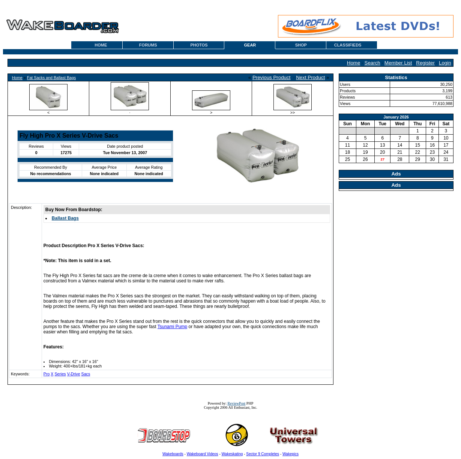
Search (372, 63)
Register (425, 63)
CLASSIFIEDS (348, 45)
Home (353, 63)
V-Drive (73, 374)
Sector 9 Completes (262, 454)
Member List (398, 63)
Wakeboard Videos (202, 454)
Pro (47, 374)
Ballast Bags (65, 218)
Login (445, 63)
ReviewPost (237, 403)
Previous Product (271, 77)
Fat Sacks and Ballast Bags (51, 77)
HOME (101, 45)
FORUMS (148, 45)
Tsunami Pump (172, 326)
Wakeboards (172, 454)
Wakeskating (232, 454)
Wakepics (290, 454)
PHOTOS (198, 45)
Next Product (310, 77)
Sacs (85, 374)
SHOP (301, 45)
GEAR (250, 45)
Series (60, 374)
